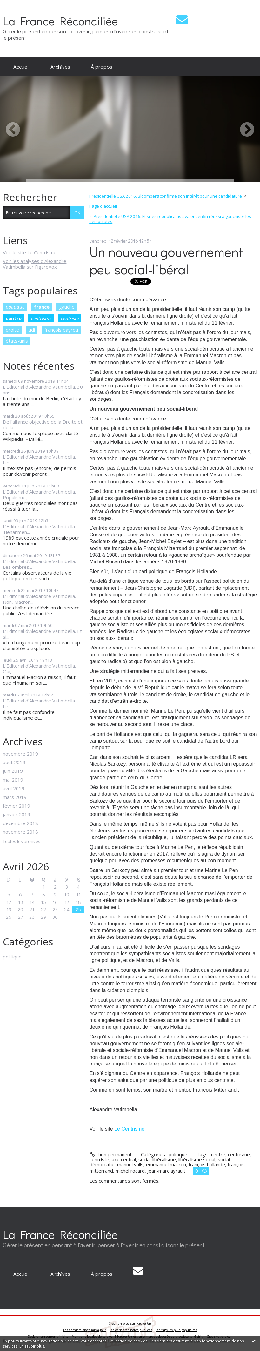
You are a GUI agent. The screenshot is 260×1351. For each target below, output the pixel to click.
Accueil (21, 66)
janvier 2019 (16, 814)
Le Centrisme (129, 1129)
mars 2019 (15, 797)
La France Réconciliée (60, 21)
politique (15, 307)
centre (14, 318)
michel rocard (130, 1170)
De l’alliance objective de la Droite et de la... (43, 425)
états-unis (17, 341)
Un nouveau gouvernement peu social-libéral (166, 260)
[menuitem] (21, 66)
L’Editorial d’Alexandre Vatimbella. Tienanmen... (39, 529)
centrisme (41, 318)
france (42, 307)
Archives (60, 66)
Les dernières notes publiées (131, 1330)
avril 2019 (13, 788)
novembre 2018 (20, 832)
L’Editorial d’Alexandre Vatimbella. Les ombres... (39, 564)
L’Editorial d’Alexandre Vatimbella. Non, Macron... (39, 599)
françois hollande (207, 1164)
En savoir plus (31, 1346)
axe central (124, 1159)
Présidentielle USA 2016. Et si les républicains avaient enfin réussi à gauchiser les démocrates (170, 218)
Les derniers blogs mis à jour (84, 1330)
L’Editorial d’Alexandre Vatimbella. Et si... (42, 634)
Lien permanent (111, 1154)
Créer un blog (119, 1323)
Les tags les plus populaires (176, 1330)
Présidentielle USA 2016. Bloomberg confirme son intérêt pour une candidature (165, 196)
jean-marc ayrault (166, 1170)
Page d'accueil (103, 206)
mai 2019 (13, 780)
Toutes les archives (21, 841)
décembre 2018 (20, 823)
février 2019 (16, 806)
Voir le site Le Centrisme (30, 252)
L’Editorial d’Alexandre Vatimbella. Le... (39, 703)
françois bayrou (61, 329)
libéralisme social (196, 1159)
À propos (101, 66)
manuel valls (130, 1164)
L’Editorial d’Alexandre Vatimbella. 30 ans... (43, 390)
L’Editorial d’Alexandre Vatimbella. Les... (39, 460)
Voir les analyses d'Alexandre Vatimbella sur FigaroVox (34, 264)
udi (32, 329)
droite (12, 329)
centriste (70, 318)
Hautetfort (143, 1323)
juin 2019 (13, 771)
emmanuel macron (166, 1164)
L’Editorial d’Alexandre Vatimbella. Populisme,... (39, 494)
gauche (67, 307)
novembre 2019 (20, 753)
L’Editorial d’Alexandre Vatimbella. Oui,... (39, 668)
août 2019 (14, 762)
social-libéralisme (157, 1159)
